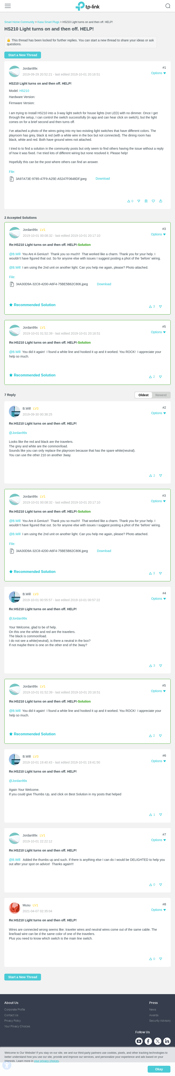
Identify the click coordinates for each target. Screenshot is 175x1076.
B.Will (27, 408)
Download (103, 178)
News (152, 1009)
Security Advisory (160, 1020)
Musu (26, 905)
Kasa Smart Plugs (48, 22)
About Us (11, 1003)
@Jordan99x (18, 433)
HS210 (24, 91)
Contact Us (11, 1015)
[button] (160, 201)
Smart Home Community (19, 22)
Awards (153, 1015)
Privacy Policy (12, 1020)
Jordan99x (30, 68)
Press (153, 1003)
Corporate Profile (14, 1009)
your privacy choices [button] (46, 1061)
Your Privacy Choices (17, 1026)
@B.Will (15, 254)
